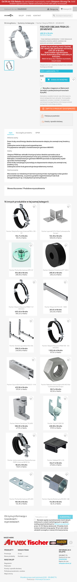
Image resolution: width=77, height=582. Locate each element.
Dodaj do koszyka (57, 79)
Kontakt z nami (23, 556)
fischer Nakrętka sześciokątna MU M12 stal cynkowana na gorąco (55, 386)
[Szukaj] (62, 16)
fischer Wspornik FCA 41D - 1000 (56, 307)
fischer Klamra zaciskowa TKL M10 (21, 423)
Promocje (7, 554)
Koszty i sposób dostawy (13, 568)
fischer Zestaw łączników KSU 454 (21, 346)
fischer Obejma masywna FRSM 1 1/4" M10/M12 (21, 308)
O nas (28, 15)
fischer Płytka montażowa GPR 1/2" (21, 270)
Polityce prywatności (62, 524)
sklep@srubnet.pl (65, 563)
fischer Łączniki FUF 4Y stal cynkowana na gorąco (56, 232)
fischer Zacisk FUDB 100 (56, 423)
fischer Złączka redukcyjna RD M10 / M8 (55, 499)
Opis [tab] (10, 133)
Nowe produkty (9, 556)
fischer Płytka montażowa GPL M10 (21, 499)
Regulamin (8, 563)
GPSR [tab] (37, 133)
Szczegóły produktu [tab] (24, 133)
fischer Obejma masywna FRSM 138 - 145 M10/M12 (55, 347)
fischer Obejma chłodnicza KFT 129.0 (55, 270)
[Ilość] (42, 80)
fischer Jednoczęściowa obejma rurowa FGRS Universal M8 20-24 (21, 461)
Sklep (21, 15)
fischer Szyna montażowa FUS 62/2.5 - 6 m (21, 385)
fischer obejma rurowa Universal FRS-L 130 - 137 (21, 232)
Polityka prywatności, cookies (14, 571)
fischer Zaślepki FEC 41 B (55, 460)
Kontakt (37, 15)
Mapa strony (8, 574)
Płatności (7, 566)
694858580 (22, 9)
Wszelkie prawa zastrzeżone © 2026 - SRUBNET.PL (38, 577)
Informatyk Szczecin (42, 579)
